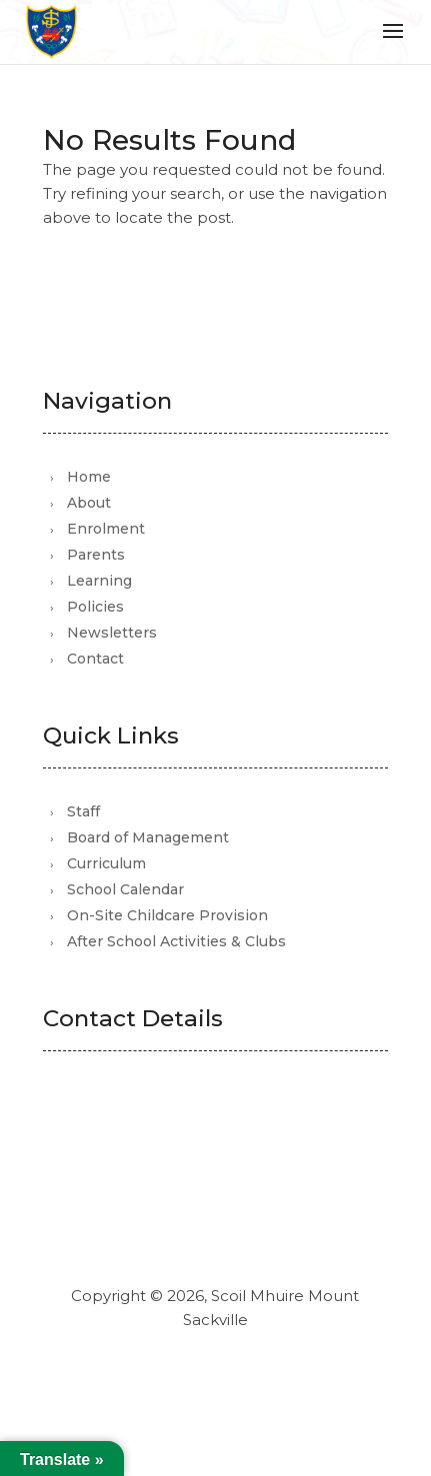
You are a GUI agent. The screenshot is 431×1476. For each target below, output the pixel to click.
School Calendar (125, 889)
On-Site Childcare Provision (167, 915)
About (89, 503)
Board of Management (148, 837)
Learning (99, 581)
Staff (83, 811)
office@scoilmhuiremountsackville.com (232, 1169)
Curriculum (106, 863)
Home (89, 477)
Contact (95, 659)
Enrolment (106, 529)
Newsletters (112, 633)
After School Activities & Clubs (176, 941)
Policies (95, 607)
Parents (96, 555)
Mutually (258, 1372)
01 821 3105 (139, 1199)
